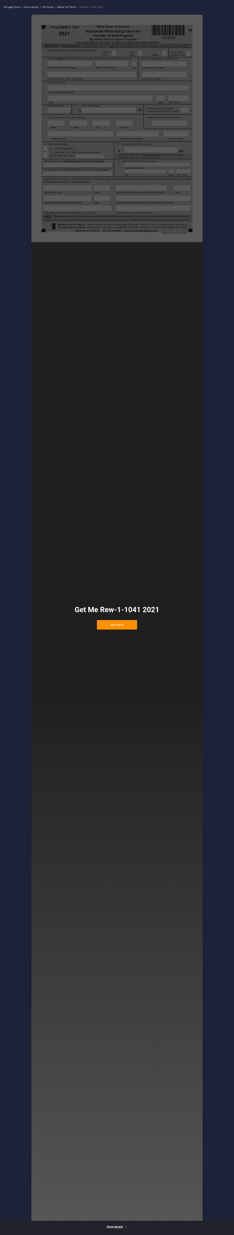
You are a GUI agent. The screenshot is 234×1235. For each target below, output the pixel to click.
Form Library (31, 7)
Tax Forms (48, 7)
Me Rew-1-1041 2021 (91, 7)
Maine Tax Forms (66, 7)
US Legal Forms (12, 7)
